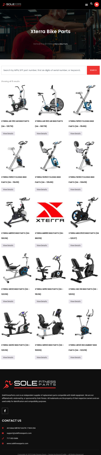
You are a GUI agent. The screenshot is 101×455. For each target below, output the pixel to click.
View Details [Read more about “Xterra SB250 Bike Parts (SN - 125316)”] (8, 357)
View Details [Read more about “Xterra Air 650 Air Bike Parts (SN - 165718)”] (42, 134)
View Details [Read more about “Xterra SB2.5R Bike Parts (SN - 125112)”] (75, 301)
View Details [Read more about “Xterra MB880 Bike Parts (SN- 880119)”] (42, 245)
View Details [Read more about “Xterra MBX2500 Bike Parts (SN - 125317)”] (75, 245)
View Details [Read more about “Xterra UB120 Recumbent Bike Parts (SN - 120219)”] (75, 357)
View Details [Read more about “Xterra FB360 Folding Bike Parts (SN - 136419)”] (75, 189)
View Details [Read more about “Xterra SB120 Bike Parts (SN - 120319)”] (8, 301)
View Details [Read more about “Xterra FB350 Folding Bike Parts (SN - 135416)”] (42, 189)
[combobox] (43, 70)
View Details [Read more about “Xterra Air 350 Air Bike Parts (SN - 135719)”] (8, 134)
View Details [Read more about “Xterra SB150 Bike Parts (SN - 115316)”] (42, 301)
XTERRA (49, 44)
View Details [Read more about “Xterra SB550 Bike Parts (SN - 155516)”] (42, 357)
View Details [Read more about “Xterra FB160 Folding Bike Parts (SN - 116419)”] (8, 189)
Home (36, 44)
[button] (86, 5)
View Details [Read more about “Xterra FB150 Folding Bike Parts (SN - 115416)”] (75, 134)
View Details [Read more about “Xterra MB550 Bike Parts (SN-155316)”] (8, 245)
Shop (42, 44)
